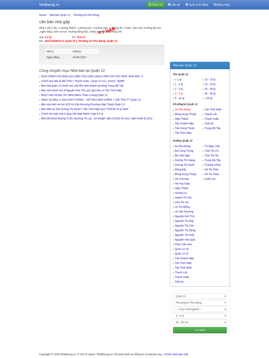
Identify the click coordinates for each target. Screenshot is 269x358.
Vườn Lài (210, 178)
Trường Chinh (213, 164)
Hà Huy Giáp (182, 183)
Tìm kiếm (199, 330)
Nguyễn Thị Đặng (185, 230)
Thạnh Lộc (211, 114)
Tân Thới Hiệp (183, 132)
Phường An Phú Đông (86, 14)
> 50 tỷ (208, 98)
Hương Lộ (181, 192)
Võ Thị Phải (211, 169)
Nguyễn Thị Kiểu (184, 234)
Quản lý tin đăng (196, 4)
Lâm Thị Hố (181, 202)
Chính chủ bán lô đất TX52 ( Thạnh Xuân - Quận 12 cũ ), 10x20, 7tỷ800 (82, 80)
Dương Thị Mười (184, 164)
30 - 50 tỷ (210, 93)
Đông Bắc (180, 169)
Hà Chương (181, 178)
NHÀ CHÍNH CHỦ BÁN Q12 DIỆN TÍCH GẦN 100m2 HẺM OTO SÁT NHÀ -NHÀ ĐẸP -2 (92, 76)
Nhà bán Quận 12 (60, 14)
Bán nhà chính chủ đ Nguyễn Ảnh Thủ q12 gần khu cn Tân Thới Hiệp (81, 90)
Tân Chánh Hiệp (184, 123)
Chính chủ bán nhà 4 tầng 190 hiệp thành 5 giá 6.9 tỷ (72, 113)
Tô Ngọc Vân (212, 146)
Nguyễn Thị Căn (184, 225)
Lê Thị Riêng (182, 206)
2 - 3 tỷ (179, 88)
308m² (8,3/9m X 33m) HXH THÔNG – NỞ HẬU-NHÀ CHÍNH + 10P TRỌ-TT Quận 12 (91, 99)
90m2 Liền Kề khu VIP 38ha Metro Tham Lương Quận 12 (74, 95)
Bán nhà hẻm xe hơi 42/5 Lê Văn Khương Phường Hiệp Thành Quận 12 (83, 104)
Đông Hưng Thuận (186, 114)
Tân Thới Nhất (213, 109)
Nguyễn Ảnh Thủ (185, 216)
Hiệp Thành (181, 118)
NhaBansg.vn (49, 5)
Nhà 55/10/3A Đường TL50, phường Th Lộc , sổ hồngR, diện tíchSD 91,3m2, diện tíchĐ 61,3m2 (96, 118)
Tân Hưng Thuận (185, 128)
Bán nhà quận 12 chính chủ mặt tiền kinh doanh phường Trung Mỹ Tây (82, 85)
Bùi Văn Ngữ (182, 155)
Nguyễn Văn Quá (185, 239)
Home (42, 14)
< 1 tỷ (178, 79)
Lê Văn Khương (184, 211)
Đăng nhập (222, 4)
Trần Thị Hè (211, 155)
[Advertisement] (200, 36)
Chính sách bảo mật (176, 354)
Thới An (209, 123)
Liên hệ (174, 4)
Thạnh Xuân (212, 118)
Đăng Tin (156, 4)
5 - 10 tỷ (179, 98)
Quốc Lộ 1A (182, 248)
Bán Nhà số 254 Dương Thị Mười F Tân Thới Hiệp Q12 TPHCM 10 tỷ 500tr (85, 109)
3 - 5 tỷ (179, 93)
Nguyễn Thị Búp (184, 220)
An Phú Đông (182, 109)
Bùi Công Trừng (184, 150)
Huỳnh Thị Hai (183, 197)
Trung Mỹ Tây (213, 128)
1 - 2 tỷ (179, 84)
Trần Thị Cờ (212, 150)
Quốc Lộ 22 (181, 253)
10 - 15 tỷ (210, 79)
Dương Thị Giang (185, 160)
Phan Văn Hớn (183, 244)
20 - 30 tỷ (210, 88)
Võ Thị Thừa (212, 174)
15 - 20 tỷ (210, 84)
